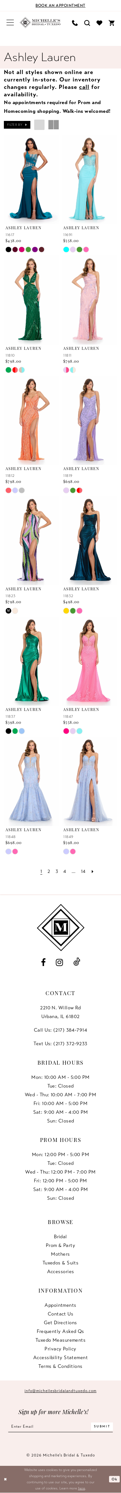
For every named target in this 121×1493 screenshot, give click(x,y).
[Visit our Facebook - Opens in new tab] (43, 963)
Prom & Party (60, 1245)
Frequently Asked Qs (60, 1331)
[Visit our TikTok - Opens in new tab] (76, 962)
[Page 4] (64, 871)
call (84, 87)
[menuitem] (10, 23)
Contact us (61, 1314)
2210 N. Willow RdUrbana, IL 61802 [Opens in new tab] (60, 1012)
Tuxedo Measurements (60, 1340)
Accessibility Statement (60, 1357)
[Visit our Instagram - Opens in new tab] (59, 963)
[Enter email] (60, 1426)
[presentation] (31, 179)
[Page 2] (48, 871)
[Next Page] (92, 871)
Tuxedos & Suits (61, 1263)
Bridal (60, 1237)
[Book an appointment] (60, 5)
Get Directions (60, 1323)
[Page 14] (83, 871)
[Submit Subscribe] (103, 1427)
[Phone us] (75, 22)
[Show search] (87, 22)
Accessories (60, 1271)
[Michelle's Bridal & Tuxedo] (40, 23)
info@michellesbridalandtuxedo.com (60, 1390)
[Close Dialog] (5, 1480)
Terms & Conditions (60, 1366)
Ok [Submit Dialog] (114, 1479)
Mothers (60, 1254)
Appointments (60, 1305)
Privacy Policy (60, 1349)
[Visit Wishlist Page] (99, 22)
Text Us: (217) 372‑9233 (60, 1044)
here (81, 1488)
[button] (10, 23)
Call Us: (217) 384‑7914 (60, 1030)
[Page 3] (56, 871)
